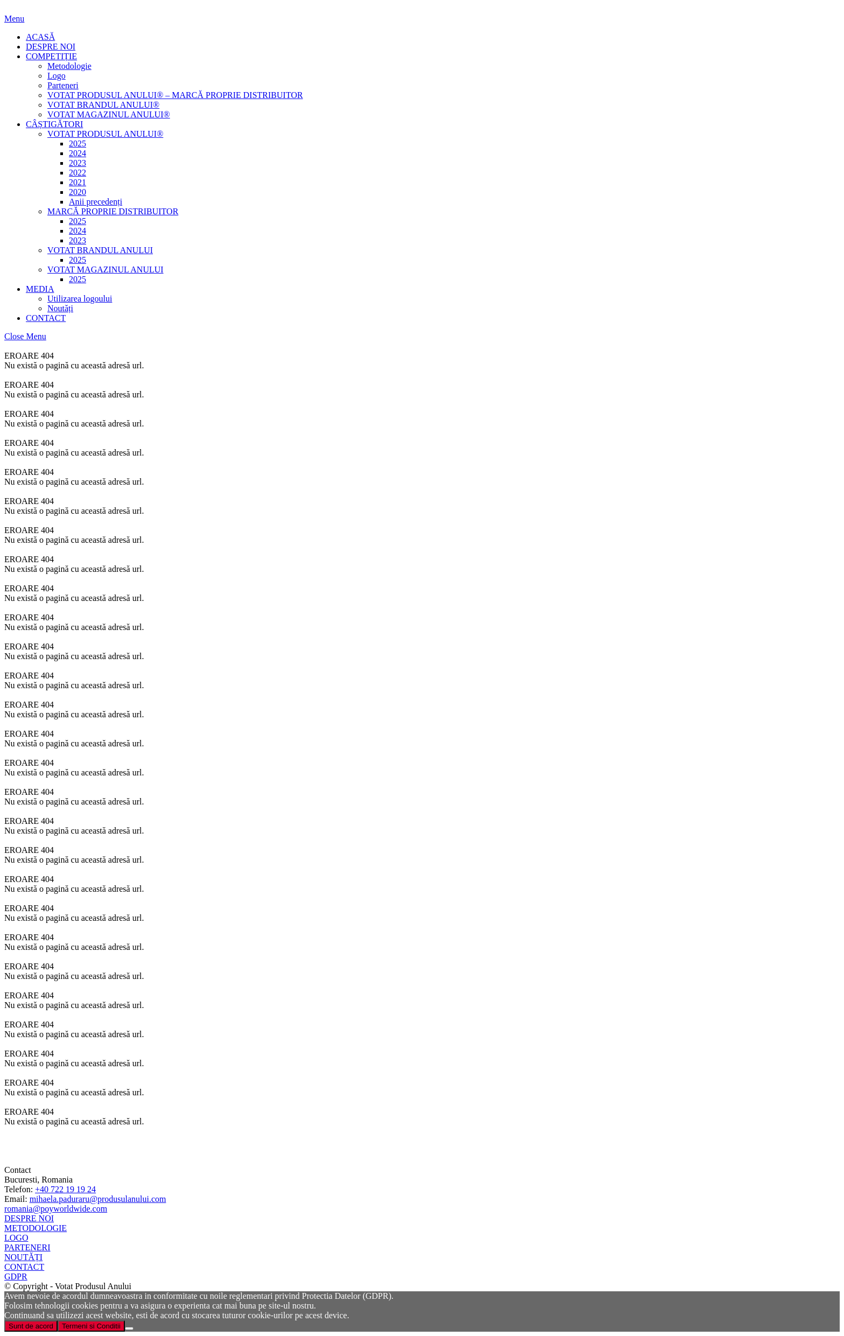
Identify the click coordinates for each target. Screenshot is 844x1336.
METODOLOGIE (35, 1228)
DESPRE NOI (50, 46)
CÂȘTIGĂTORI (54, 124)
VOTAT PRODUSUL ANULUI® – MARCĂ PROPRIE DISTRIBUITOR (175, 95)
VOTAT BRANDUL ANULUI (100, 250)
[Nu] (129, 1328)
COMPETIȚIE (51, 56)
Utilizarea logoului (79, 298)
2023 (77, 162)
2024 (77, 153)
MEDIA (40, 288)
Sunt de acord (31, 1326)
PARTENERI (27, 1247)
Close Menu (25, 336)
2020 (77, 192)
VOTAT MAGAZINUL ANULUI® (108, 114)
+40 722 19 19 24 (65, 1189)
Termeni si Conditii (91, 1326)
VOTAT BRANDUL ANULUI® (103, 104)
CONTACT (46, 318)
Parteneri (63, 85)
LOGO (16, 1237)
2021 (77, 182)
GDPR (15, 1276)
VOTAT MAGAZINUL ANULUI (105, 269)
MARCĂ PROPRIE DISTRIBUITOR (112, 211)
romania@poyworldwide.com (55, 1208)
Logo (56, 75)
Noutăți (60, 308)
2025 (77, 143)
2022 (77, 172)
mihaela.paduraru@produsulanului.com (98, 1199)
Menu (14, 18)
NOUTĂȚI (23, 1257)
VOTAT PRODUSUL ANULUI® (105, 133)
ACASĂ (40, 36)
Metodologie (69, 66)
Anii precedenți (95, 201)
